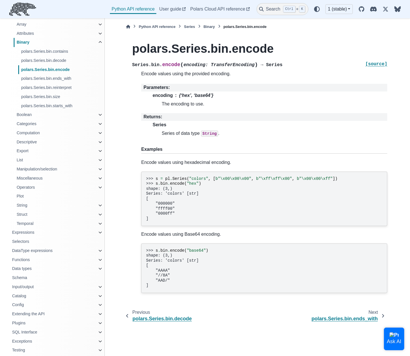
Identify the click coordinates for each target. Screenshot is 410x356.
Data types (22, 268)
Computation (28, 133)
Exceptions (22, 341)
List (20, 160)
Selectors (20, 241)
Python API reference (133, 9)
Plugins (18, 323)
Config (18, 304)
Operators (26, 187)
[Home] (128, 27)
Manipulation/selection (37, 169)
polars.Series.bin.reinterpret (46, 87)
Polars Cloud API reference (217, 9)
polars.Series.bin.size (40, 96)
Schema (19, 277)
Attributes (25, 33)
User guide (170, 9)
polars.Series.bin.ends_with (46, 78)
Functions (21, 259)
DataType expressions (32, 250)
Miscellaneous (29, 178)
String (22, 205)
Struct (22, 214)
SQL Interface (24, 332)
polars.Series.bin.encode (45, 69)
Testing (18, 350)
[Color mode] (316, 9)
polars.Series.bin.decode (43, 60)
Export (22, 150)
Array (21, 24)
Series (189, 27)
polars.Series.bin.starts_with (46, 105)
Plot (20, 196)
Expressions (23, 232)
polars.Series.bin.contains (44, 51)
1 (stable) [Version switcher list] (337, 9)
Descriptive (27, 142)
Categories (26, 123)
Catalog (19, 296)
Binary (23, 42)
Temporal (25, 223)
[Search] (282, 9)
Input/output (23, 286)
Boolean (24, 114)
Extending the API (28, 314)
